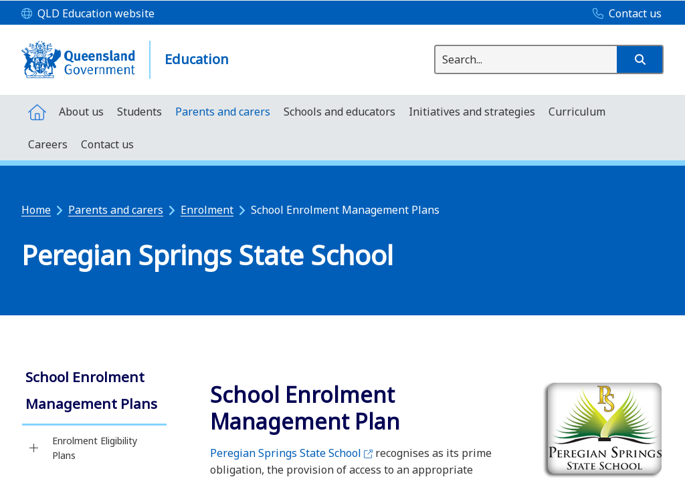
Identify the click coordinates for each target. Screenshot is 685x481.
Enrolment (207, 209)
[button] (639, 59)
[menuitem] (36, 111)
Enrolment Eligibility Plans (94, 448)
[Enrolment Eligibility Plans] (33, 448)
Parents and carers (115, 209)
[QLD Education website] (88, 14)
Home (36, 209)
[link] (94, 392)
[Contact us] (624, 14)
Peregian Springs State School (291, 453)
